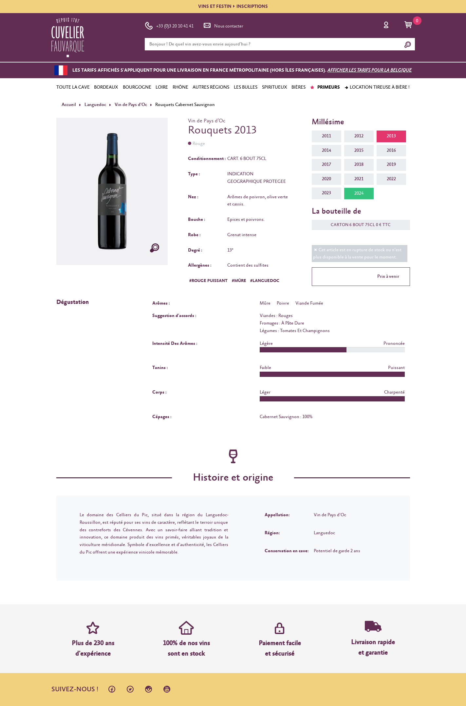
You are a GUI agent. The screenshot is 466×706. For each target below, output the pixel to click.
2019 (391, 164)
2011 (326, 136)
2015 (358, 150)
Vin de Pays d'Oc (130, 104)
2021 (358, 179)
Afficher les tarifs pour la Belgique (369, 70)
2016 (391, 150)
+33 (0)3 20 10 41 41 (169, 25)
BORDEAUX (106, 87)
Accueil (69, 104)
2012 (358, 136)
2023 (326, 193)
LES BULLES (245, 87)
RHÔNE (180, 87)
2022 (391, 179)
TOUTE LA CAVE (73, 87)
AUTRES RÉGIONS (211, 87)
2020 (326, 179)
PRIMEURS (325, 87)
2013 (391, 136)
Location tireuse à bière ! (377, 87)
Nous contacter (223, 25)
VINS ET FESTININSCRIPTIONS (233, 6)
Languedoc (94, 104)
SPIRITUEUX (274, 87)
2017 (326, 164)
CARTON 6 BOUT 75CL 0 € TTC (357, 224)
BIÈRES (298, 87)
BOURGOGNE (137, 87)
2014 (326, 150)
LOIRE (162, 87)
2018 (358, 164)
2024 (358, 193)
